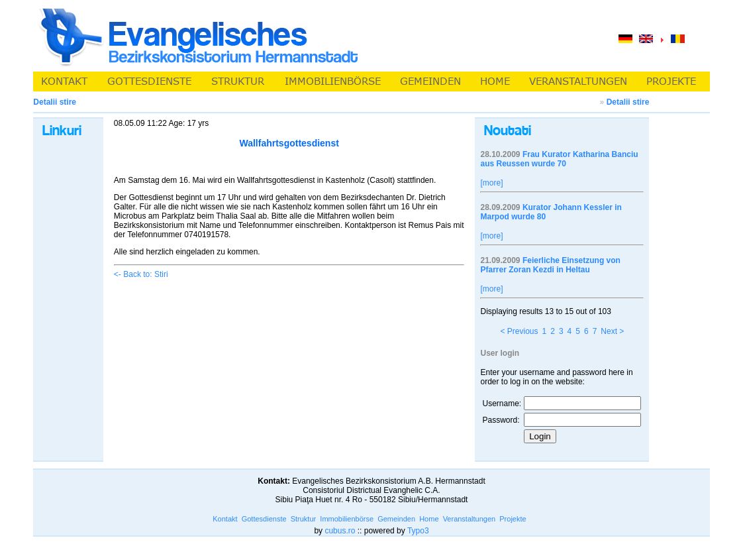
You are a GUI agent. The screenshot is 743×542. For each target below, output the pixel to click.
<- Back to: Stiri (141, 274)
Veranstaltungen (469, 519)
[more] (491, 183)
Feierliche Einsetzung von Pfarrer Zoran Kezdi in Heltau (550, 265)
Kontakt (225, 519)
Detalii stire (628, 102)
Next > (612, 331)
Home (428, 519)
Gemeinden (396, 519)
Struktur (304, 519)
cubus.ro (339, 530)
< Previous (519, 331)
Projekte (512, 519)
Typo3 (418, 530)
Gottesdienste (264, 519)
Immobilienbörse (346, 519)
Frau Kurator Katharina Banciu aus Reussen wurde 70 (559, 159)
